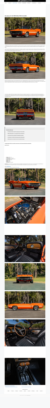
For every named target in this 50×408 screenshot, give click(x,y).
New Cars (10, 3)
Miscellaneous (35, 3)
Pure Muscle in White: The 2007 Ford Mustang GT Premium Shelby (16, 131)
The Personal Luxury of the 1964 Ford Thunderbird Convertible (15, 135)
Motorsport (30, 3)
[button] (45, 3)
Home (6, 3)
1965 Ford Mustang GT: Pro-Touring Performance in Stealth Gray (16, 133)
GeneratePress (28, 395)
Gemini (18, 167)
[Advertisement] (25, 9)
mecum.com (9, 166)
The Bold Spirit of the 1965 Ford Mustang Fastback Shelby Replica (16, 137)
